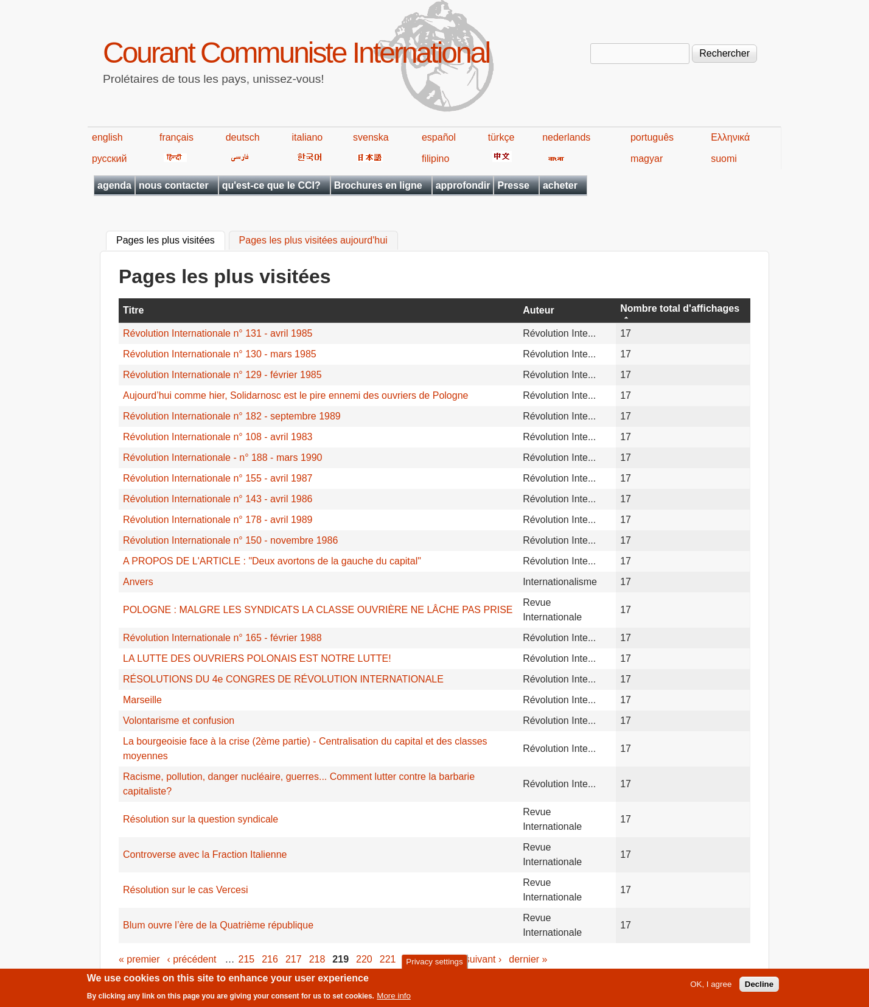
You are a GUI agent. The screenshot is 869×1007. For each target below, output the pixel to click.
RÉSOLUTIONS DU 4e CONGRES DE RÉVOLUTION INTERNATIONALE (283, 679)
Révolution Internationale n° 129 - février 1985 (222, 375)
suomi (724, 158)
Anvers (138, 582)
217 (293, 959)
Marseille (142, 700)
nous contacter (174, 185)
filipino (435, 158)
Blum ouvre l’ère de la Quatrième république (218, 925)
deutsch (243, 137)
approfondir (463, 185)
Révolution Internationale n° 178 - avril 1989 (217, 519)
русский (109, 158)
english (107, 137)
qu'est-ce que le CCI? (271, 185)
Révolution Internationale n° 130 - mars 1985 (219, 354)
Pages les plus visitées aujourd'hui (313, 241)
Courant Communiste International (296, 53)
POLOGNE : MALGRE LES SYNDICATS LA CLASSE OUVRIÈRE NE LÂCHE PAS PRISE (318, 610)
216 (270, 959)
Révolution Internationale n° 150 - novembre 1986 (230, 540)
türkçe (501, 137)
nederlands (566, 137)
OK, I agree (710, 987)
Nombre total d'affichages (679, 308)
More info (394, 998)
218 (317, 959)
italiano (307, 137)
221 (388, 959)
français (176, 137)
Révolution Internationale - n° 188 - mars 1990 (222, 457)
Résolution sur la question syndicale (200, 819)
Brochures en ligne (378, 185)
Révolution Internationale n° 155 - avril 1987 (217, 478)
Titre (133, 310)
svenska (371, 137)
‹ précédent (192, 959)
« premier (139, 959)
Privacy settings (434, 964)
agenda (114, 185)
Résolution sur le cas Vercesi (185, 890)
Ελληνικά (730, 137)
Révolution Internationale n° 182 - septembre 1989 (232, 416)
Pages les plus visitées (170, 239)
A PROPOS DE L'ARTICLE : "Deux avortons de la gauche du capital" (272, 561)
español (439, 137)
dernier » (528, 959)
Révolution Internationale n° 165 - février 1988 (222, 638)
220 (364, 959)
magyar (646, 158)
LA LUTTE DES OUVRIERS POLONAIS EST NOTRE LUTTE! (257, 658)
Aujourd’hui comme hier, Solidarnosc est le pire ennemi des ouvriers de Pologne (295, 395)
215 (247, 959)
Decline (759, 987)
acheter (560, 185)
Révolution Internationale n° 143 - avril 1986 (217, 499)
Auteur (538, 310)
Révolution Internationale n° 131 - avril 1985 (217, 333)
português (652, 137)
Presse (513, 185)
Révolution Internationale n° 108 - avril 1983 (217, 437)
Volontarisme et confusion (178, 720)
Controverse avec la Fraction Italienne (205, 854)
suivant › (483, 959)
